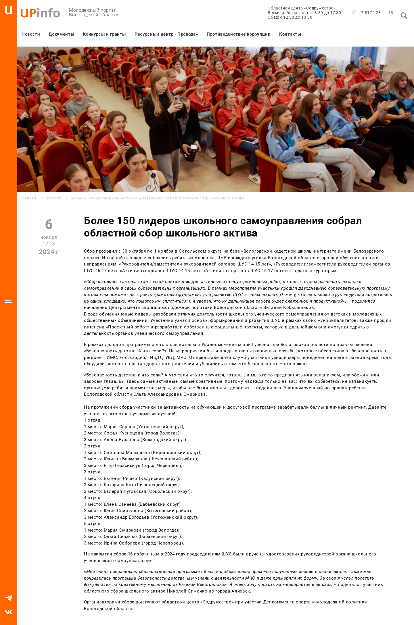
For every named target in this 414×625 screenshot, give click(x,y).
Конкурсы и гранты (104, 34)
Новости (31, 34)
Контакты (290, 34)
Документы (61, 34)
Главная (28, 198)
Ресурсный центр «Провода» (166, 34)
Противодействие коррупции (239, 34)
